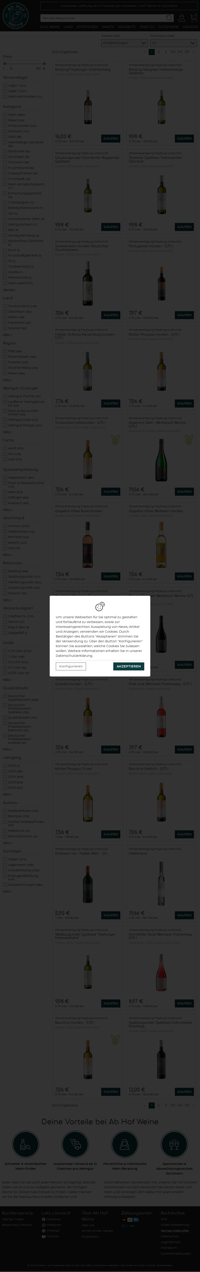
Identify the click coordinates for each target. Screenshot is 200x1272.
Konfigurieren (71, 666)
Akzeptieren (129, 666)
